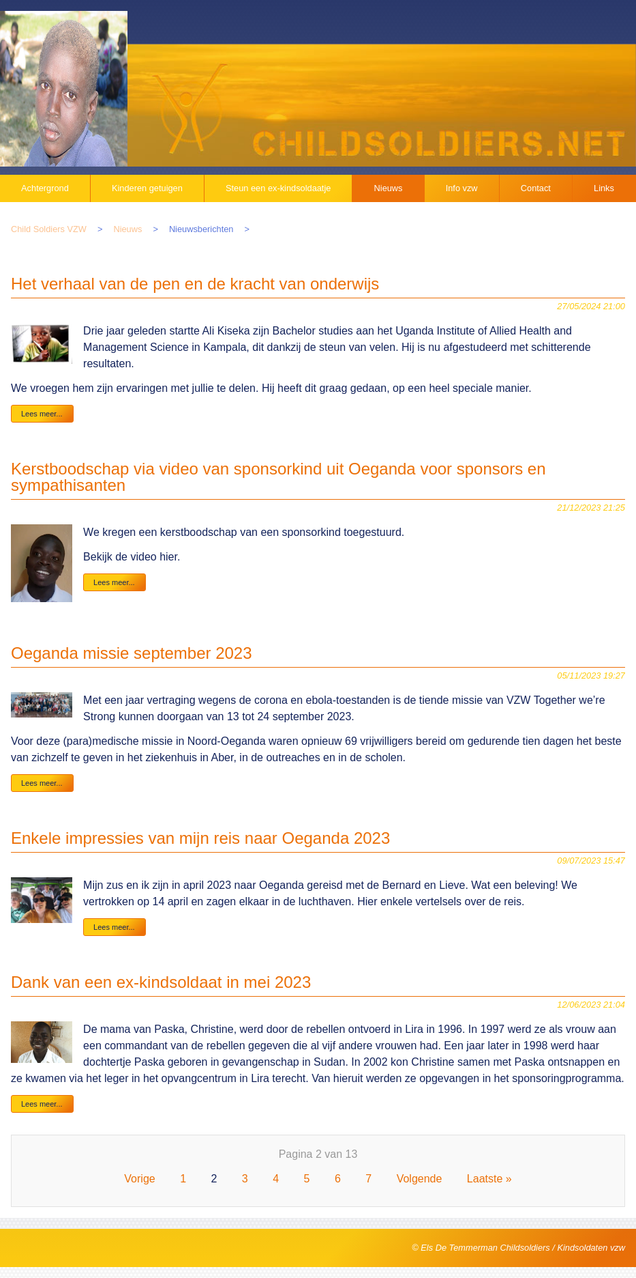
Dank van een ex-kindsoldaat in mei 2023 (161, 982)
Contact (536, 188)
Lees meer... (42, 414)
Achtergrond (45, 188)
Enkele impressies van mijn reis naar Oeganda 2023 (200, 838)
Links (604, 188)
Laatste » (489, 1178)
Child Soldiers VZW (49, 229)
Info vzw (462, 188)
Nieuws (388, 188)
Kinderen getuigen (147, 188)
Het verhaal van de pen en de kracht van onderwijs (195, 283)
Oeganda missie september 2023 (131, 653)
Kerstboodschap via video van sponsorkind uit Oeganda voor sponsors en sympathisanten (278, 476)
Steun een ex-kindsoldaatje (278, 188)
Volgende (419, 1178)
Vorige (139, 1178)
